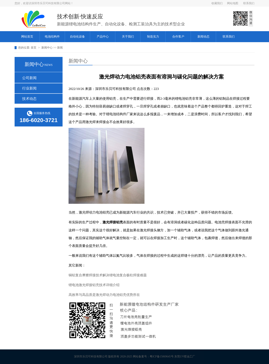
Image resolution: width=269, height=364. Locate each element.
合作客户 (178, 36)
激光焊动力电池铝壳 (94, 212)
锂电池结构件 (116, 114)
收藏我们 (217, 3)
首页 (34, 47)
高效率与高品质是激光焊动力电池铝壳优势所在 (104, 295)
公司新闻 (29, 78)
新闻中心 (47, 47)
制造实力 (153, 36)
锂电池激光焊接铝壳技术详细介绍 (94, 285)
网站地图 (232, 3)
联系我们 (248, 3)
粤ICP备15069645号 (163, 356)
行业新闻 (29, 88)
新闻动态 (203, 36)
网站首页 (27, 36)
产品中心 (103, 36)
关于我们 (128, 36)
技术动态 (29, 99)
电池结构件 (52, 36)
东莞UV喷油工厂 (186, 356)
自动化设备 (77, 36)
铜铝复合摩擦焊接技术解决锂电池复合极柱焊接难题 (108, 275)
